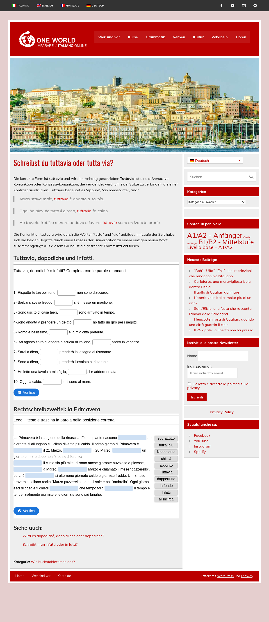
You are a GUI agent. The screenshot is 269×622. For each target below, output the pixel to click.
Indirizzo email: (199, 366)
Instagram (202, 446)
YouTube (201, 441)
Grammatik (155, 37)
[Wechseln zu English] (45, 5)
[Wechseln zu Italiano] (20, 5)
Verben (179, 37)
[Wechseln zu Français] (70, 5)
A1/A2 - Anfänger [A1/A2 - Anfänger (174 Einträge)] (214, 235)
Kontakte (64, 605)
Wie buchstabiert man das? (53, 591)
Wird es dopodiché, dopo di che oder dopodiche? (63, 536)
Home (19, 605)
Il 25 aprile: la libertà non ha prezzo (223, 330)
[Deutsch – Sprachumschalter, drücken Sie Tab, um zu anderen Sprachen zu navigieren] (215, 160)
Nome (192, 356)
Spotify (200, 451)
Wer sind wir (109, 37)
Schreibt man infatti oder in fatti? (50, 544)
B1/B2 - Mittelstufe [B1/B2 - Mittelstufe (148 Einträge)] (226, 242)
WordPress (225, 606)
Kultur (198, 37)
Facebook (202, 435)
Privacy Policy (222, 412)
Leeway (247, 606)
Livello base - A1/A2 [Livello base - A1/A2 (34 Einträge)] (210, 247)
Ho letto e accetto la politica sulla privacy (217, 386)
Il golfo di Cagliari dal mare (216, 292)
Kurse (133, 37)
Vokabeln (220, 37)
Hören (241, 37)
